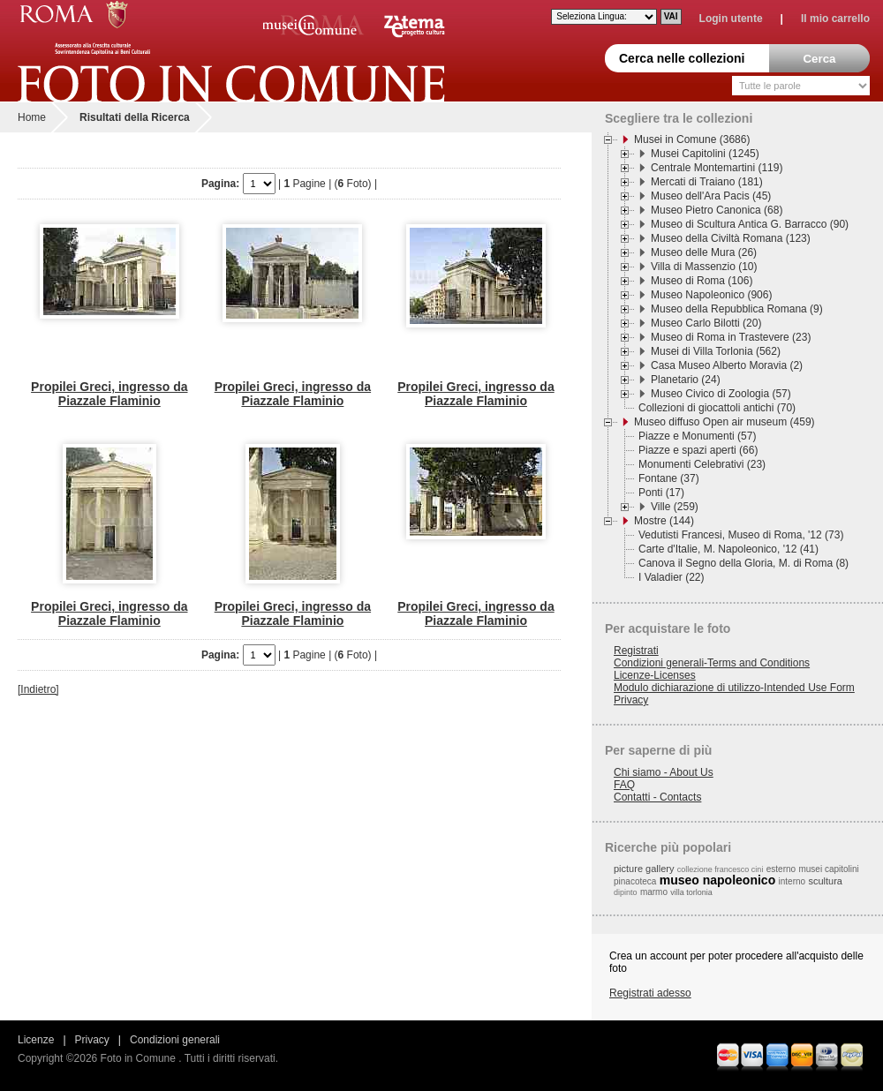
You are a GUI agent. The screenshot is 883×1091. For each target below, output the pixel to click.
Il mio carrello (835, 18)
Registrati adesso (650, 993)
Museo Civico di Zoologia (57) (721, 393)
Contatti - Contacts (657, 797)
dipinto (626, 892)
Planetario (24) (686, 379)
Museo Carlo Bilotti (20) (706, 323)
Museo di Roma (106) (701, 281)
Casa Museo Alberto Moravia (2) (727, 365)
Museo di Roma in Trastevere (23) (731, 337)
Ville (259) (674, 506)
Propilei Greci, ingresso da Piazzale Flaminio (109, 394)
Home (32, 117)
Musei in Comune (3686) (692, 139)
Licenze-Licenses (655, 675)
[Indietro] (38, 689)
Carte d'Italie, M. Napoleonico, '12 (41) (728, 549)
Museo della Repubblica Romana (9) (737, 309)
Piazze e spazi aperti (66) (698, 450)
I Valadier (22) (671, 577)
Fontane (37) (668, 478)
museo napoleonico (717, 880)
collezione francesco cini (720, 869)
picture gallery (644, 868)
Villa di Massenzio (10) (704, 266)
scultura (825, 881)
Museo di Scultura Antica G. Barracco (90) (750, 224)
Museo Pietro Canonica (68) (716, 210)
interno (792, 881)
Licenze (36, 1040)
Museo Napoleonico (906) (711, 295)
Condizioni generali (175, 1040)
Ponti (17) (661, 492)
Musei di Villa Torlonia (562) (716, 351)
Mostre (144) (664, 521)
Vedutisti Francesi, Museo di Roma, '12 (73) (740, 535)
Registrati (636, 650)
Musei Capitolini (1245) (705, 153)
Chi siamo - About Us (663, 772)
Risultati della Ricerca (134, 117)
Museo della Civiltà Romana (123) (731, 238)
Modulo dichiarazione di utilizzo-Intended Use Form (734, 687)
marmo (654, 892)
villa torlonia (691, 892)
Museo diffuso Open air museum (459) (724, 422)
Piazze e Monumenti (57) (697, 436)
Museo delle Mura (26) (704, 252)
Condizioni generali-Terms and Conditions (712, 663)
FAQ (624, 785)
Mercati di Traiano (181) (707, 182)
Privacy (631, 700)
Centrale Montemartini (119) (716, 168)
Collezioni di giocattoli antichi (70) (717, 408)
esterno (781, 869)
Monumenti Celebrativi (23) (702, 464)
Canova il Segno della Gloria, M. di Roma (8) (743, 563)
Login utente (731, 18)
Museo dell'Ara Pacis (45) (711, 196)
